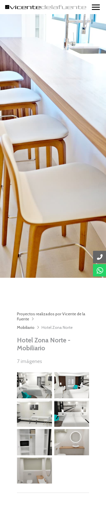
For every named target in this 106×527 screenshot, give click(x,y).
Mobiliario (25, 327)
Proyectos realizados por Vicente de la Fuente (51, 316)
